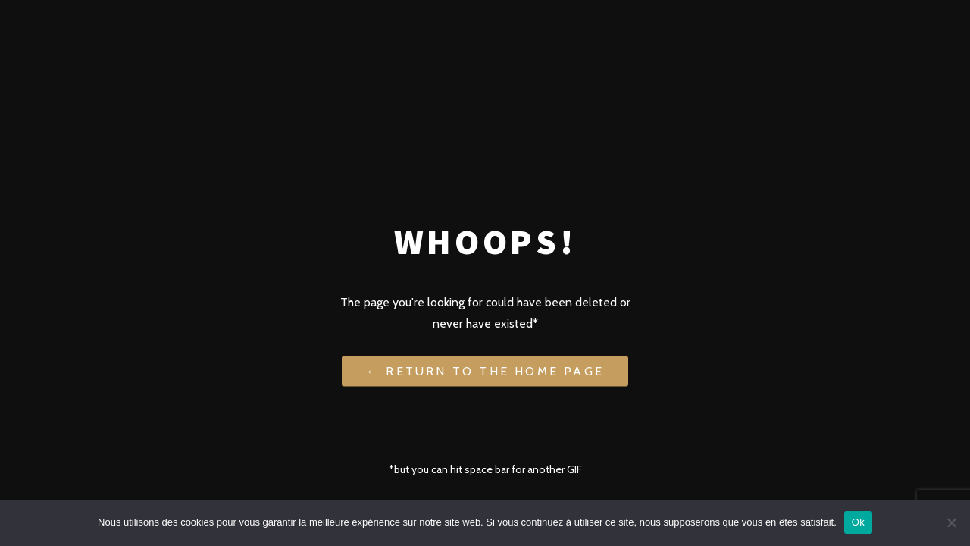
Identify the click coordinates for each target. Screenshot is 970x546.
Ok (858, 522)
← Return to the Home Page (485, 370)
